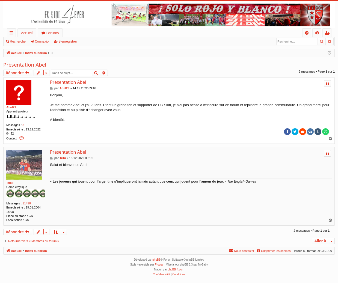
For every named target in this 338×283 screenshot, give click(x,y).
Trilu (9, 182)
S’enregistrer (67, 41)
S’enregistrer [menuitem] (328, 33)
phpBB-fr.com (176, 269)
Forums (52, 32)
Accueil (27, 32)
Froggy (159, 264)
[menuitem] (307, 33)
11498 (26, 203)
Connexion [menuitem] (318, 33)
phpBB (156, 259)
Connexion (42, 41)
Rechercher (18, 41)
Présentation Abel (24, 64)
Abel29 (11, 107)
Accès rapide (12, 33)
